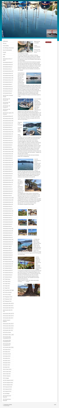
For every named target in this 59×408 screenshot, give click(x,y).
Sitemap (10, 404)
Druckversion (6, 404)
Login (55, 404)
